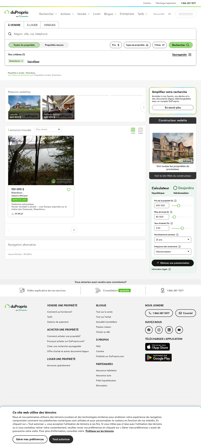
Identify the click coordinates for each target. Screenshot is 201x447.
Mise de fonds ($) (163, 212)
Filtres (160, 45)
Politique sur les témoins (100, 431)
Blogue (101, 305)
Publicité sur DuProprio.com (110, 356)
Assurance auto (103, 375)
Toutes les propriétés (24, 45)
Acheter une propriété (63, 329)
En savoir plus (173, 107)
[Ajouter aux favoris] (69, 189)
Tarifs (49, 316)
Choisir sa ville (103, 332)
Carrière (100, 351)
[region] (100, 426)
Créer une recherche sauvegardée (64, 346)
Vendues (49, 25)
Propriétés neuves (54, 45)
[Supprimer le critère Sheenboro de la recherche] (16, 61)
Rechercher (180, 45)
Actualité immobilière (106, 321)
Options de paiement (57, 321)
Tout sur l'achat (103, 316)
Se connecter (185, 13)
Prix (116, 45)
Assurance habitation (106, 370)
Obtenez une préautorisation (172, 263)
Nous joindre (159, 14)
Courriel (186, 313)
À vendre (14, 25)
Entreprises (127, 14)
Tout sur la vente (104, 311)
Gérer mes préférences (30, 439)
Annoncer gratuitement (58, 365)
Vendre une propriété (62, 305)
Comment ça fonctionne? (59, 311)
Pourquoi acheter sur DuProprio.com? (65, 341)
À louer (32, 25)
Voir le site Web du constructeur (173, 175)
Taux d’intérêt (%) (163, 223)
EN (169, 14)
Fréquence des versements (167, 246)
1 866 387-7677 (188, 3)
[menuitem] (70, 314)
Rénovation (101, 385)
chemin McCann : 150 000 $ (20, 254)
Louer (96, 14)
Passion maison (103, 327)
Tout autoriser (61, 439)
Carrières (147, 3)
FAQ (98, 346)
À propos (102, 339)
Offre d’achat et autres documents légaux (68, 351)
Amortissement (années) (166, 234)
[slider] (178, 205)
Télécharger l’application (166, 3)
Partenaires (104, 364)
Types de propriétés (137, 45)
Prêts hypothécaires (106, 380)
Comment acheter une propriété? (63, 336)
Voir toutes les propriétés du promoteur (172, 168)
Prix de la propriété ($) (165, 200)
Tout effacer (33, 61)
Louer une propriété (61, 359)
